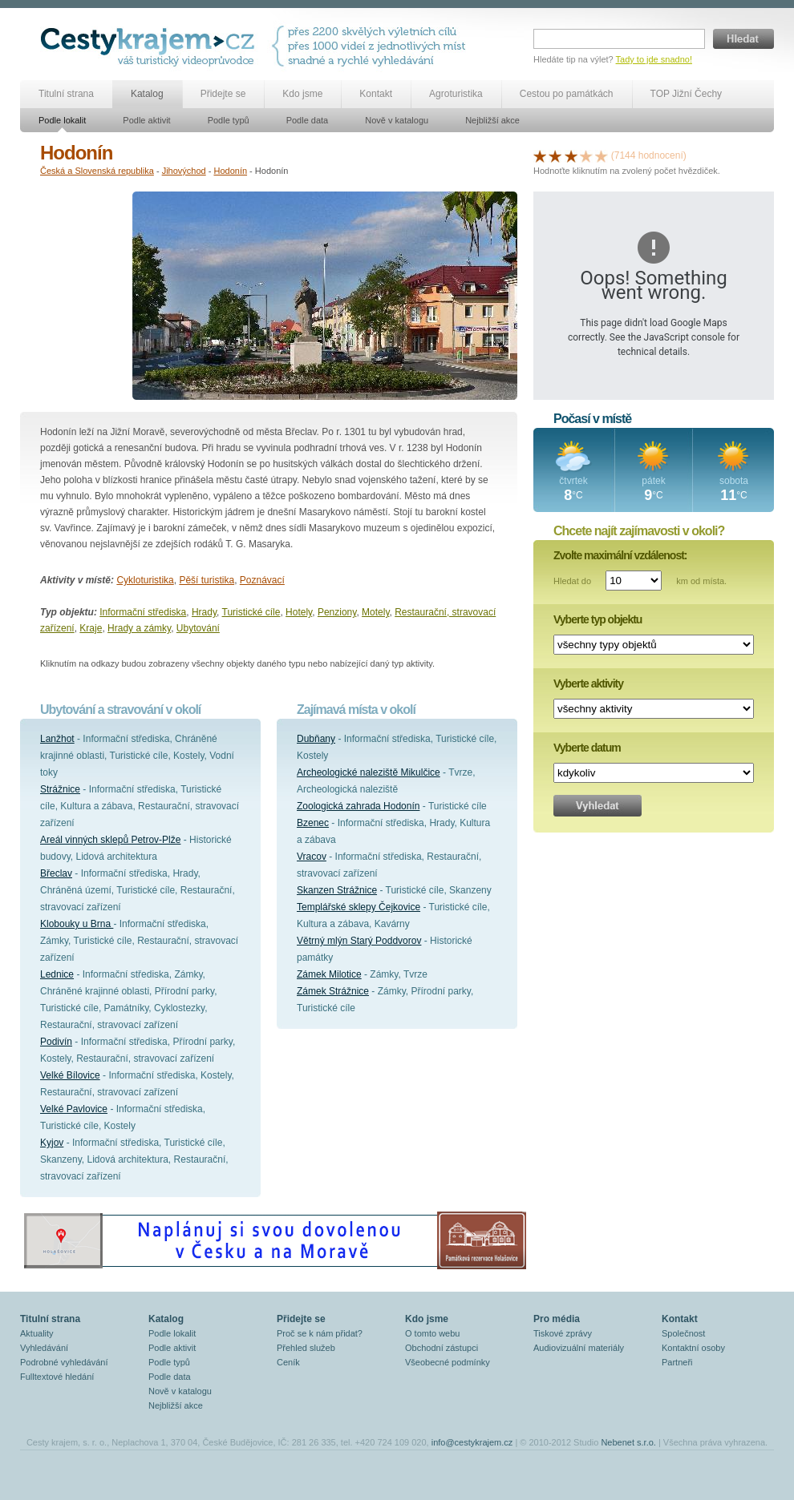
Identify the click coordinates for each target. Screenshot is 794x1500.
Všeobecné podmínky (447, 1362)
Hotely (299, 612)
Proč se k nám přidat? (320, 1333)
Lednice (57, 974)
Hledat (743, 39)
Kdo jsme (302, 93)
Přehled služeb (306, 1348)
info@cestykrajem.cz (472, 1442)
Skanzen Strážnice (337, 890)
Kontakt (375, 93)
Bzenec (313, 823)
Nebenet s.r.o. (628, 1442)
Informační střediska (142, 612)
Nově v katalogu (396, 120)
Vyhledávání (44, 1348)
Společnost (683, 1333)
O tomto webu (432, 1333)
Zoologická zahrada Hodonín (358, 806)
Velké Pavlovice (73, 1109)
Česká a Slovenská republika (97, 170)
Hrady (204, 612)
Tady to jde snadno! (654, 59)
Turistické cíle (251, 612)
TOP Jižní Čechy (686, 93)
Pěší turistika (206, 580)
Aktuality (37, 1333)
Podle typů (228, 120)
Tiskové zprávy (562, 1333)
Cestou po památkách (567, 93)
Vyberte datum (587, 747)
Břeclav (56, 873)
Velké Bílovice (70, 1075)
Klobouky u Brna (76, 923)
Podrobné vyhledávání (63, 1362)
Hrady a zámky (139, 628)
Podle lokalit (62, 120)
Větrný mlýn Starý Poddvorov (359, 940)
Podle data (307, 120)
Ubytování (198, 628)
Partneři (677, 1362)
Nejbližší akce (492, 120)
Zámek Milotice (329, 974)
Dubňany (316, 738)
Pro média (556, 1319)
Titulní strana (66, 93)
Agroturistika (456, 93)
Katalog (147, 93)
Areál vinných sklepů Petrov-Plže (110, 839)
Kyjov (51, 1142)
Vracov (311, 856)
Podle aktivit (146, 120)
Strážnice (60, 789)
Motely (375, 612)
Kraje (90, 628)
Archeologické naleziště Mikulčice (368, 772)
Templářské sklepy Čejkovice (358, 907)
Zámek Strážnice (333, 991)
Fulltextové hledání (57, 1376)
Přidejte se (223, 93)
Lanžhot (57, 738)
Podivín (56, 1041)
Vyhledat (597, 806)
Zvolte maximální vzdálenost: (620, 555)
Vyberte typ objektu (597, 619)
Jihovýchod (184, 170)
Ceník (288, 1362)
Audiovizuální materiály (578, 1348)
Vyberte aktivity (588, 683)
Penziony (337, 612)
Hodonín (230, 170)
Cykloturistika (144, 580)
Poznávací (262, 580)
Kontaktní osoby (693, 1348)
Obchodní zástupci (441, 1348)
